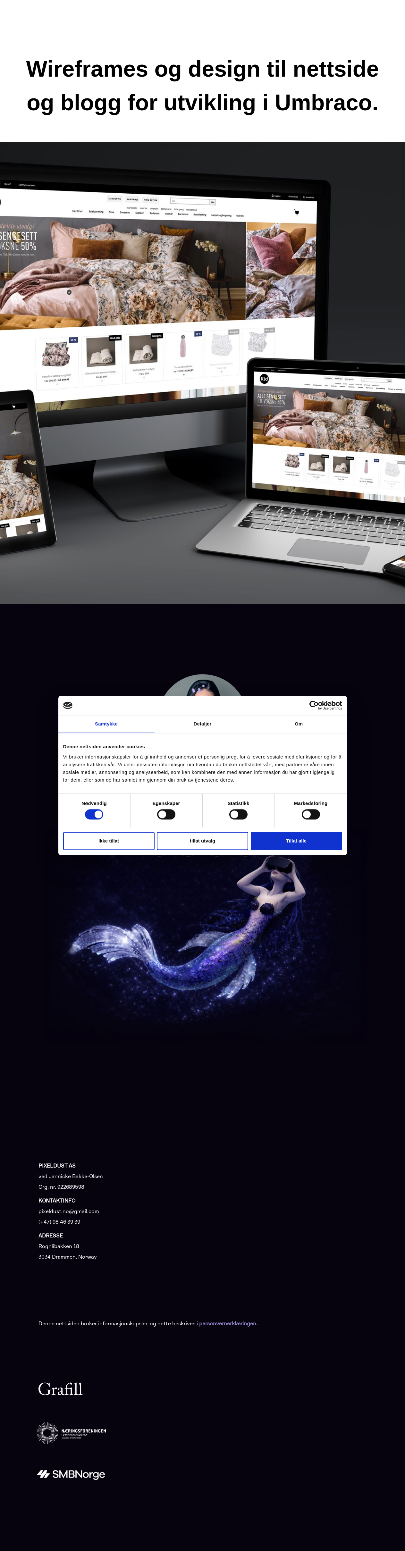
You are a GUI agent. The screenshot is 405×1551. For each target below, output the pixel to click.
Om (330, 16)
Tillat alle (296, 840)
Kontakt (357, 16)
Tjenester (221, 16)
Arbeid (259, 16)
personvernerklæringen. (228, 1323)
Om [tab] (299, 723)
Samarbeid (297, 16)
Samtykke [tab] (106, 723)
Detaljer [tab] (203, 723)
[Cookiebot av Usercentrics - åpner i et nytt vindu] (314, 705)
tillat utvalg (202, 840)
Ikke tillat (108, 840)
